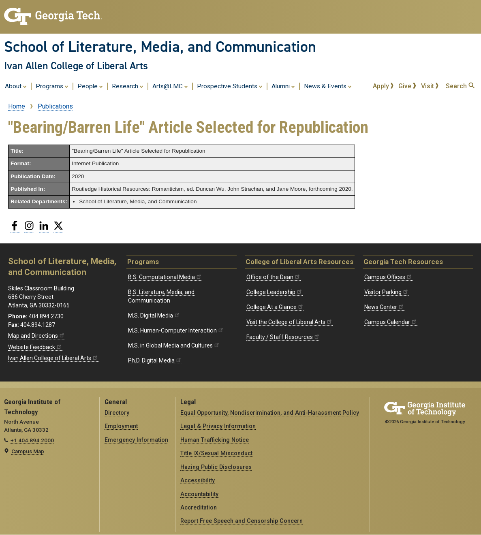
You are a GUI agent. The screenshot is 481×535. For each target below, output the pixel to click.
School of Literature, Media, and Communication (160, 46)
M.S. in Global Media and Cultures (174, 345)
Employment (121, 426)
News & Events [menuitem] (328, 86)
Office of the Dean (273, 277)
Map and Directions (36, 336)
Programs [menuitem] (52, 86)
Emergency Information (136, 440)
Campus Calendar (390, 322)
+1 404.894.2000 (32, 440)
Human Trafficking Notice (214, 440)
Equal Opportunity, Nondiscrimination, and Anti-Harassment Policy (269, 412)
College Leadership (274, 292)
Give (407, 86)
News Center (384, 307)
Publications (55, 106)
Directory (117, 412)
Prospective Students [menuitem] (230, 86)
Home (16, 106)
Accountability (199, 494)
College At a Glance (275, 307)
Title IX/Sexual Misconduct (216, 453)
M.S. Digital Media (154, 315)
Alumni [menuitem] (283, 86)
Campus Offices (388, 277)
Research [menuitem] (127, 86)
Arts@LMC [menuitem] (170, 86)
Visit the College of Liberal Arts (289, 322)
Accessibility (197, 480)
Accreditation (198, 507)
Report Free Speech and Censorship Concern (241, 521)
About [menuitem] (16, 86)
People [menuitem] (90, 86)
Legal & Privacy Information (218, 426)
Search (460, 86)
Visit (430, 86)
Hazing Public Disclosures (216, 467)
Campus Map (27, 451)
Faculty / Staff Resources (283, 337)
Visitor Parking (386, 292)
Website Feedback (35, 347)
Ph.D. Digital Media (155, 360)
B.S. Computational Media (165, 277)
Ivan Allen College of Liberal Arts (76, 65)
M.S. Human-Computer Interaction (176, 330)
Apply (383, 86)
